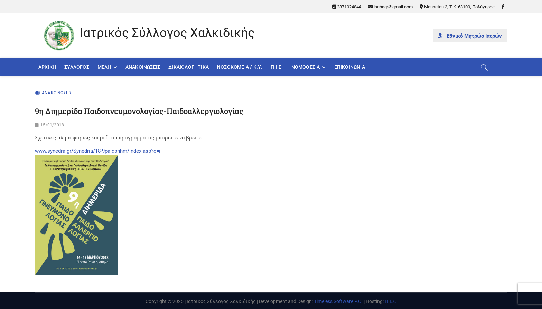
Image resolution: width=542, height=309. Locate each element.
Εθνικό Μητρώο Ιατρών (470, 36)
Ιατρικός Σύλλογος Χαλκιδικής (167, 33)
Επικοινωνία (349, 67)
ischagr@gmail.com (390, 6)
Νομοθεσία (305, 67)
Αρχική (47, 67)
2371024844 (346, 6)
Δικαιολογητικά (188, 67)
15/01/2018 (52, 125)
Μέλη (104, 67)
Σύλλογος (76, 67)
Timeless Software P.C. (338, 301)
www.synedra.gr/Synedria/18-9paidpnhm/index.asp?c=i (97, 151)
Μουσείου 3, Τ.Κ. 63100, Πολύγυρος (457, 6)
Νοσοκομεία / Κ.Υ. (239, 67)
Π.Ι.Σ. (277, 67)
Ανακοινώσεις (142, 67)
